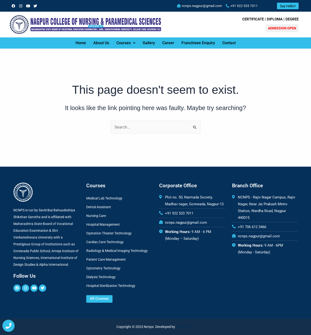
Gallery (149, 43)
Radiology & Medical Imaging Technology (117, 251)
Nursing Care (96, 216)
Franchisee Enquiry (198, 43)
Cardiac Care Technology (105, 242)
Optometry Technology (103, 268)
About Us (101, 43)
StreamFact (185, 327)
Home (81, 43)
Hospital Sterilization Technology (110, 286)
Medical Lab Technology (104, 198)
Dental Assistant (98, 207)
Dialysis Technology (101, 277)
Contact (229, 43)
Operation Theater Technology (109, 233)
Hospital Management (103, 224)
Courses (125, 43)
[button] (126, 43)
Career (168, 43)
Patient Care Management (106, 259)
